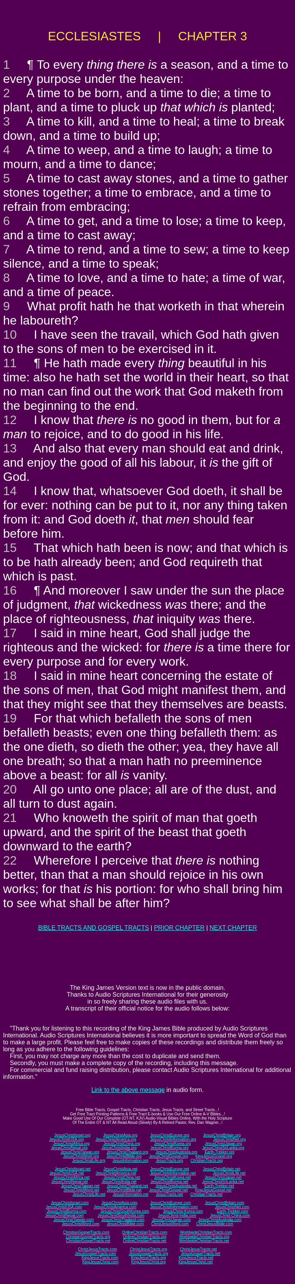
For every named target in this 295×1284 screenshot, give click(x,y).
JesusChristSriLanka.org (223, 1148)
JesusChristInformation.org (173, 1139)
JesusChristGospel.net (168, 1190)
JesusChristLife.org (88, 1160)
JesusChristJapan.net (223, 1177)
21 (10, 818)
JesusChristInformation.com (174, 1207)
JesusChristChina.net (122, 1177)
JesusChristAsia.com (119, 1203)
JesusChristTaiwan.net (80, 1186)
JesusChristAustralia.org (176, 1152)
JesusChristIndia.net (119, 1182)
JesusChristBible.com (125, 1224)
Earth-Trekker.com (232, 1211)
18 (10, 676)
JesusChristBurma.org (170, 1148)
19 (10, 718)
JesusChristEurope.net (169, 1169)
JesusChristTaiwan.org (80, 1152)
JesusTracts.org (169, 1160)
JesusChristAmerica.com (115, 1207)
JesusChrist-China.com (230, 1215)
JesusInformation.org (130, 1160)
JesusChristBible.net (123, 1190)
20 (10, 789)
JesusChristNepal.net (69, 1182)
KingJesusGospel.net (213, 1190)
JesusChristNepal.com (64, 1215)
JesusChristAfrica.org (71, 1144)
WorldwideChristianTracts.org (204, 1236)
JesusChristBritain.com (224, 1203)
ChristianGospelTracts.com (86, 1232)
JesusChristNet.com (232, 1207)
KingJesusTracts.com (100, 1258)
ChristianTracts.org (207, 1160)
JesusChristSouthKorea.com (124, 1211)
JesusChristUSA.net (67, 1173)
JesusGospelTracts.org (148, 1253)
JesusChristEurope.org (169, 1135)
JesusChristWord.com (80, 1224)
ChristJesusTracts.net (198, 1249)
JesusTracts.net (169, 1194)
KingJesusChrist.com (100, 1262)
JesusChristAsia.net (120, 1169)
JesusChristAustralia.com (220, 1220)
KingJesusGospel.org (214, 1156)
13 (10, 448)
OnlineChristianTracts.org (144, 1236)
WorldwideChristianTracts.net (204, 1241)
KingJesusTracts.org (148, 1258)
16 (10, 590)
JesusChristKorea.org (172, 1144)
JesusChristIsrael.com (69, 1203)
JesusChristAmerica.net (116, 1173)
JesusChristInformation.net (173, 1173)
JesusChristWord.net (81, 1190)
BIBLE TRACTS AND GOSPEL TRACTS (93, 927)
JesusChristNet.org (229, 1139)
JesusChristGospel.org (168, 1156)
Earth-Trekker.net (219, 1186)
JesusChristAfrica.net (71, 1177)
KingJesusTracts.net (196, 1258)
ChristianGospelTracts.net (88, 1241)
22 (10, 860)
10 (10, 334)
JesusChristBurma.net (169, 1182)
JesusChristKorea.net (172, 1177)
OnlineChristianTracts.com (144, 1232)
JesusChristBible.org (124, 1156)
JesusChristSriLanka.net (223, 1182)
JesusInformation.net (130, 1194)
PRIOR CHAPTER (179, 927)
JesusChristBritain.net (221, 1169)
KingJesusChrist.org (148, 1262)
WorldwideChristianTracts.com (206, 1232)
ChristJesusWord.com (170, 1224)
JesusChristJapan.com (171, 1220)
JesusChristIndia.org (118, 1148)
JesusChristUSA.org (66, 1139)
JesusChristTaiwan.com (73, 1220)
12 (10, 420)
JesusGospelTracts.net (200, 1253)
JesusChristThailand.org (127, 1152)
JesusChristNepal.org (69, 1148)
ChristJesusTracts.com (97, 1249)
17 (10, 633)
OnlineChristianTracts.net (144, 1241)
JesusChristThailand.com (122, 1220)
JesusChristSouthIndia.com (121, 1215)
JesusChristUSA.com (64, 1207)
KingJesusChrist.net (196, 1262)
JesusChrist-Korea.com (183, 1211)
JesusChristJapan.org (223, 1144)
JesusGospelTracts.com (95, 1253)
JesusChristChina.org (121, 1144)
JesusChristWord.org (81, 1156)
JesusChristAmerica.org (116, 1139)
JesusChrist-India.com (177, 1215)
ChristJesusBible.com (214, 1224)
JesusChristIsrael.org (72, 1135)
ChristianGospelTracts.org (88, 1236)
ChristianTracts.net (206, 1194)
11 (10, 363)
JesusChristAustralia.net (176, 1186)
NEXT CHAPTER (233, 927)
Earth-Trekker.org (219, 1152)
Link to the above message (128, 1090)
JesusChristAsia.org (120, 1135)
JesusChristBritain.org (222, 1135)
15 (10, 548)
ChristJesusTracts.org (148, 1249)
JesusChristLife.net (229, 1173)
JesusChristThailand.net (127, 1186)
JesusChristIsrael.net (72, 1169)
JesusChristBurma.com (66, 1211)
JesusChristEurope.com (170, 1203)
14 (10, 491)
